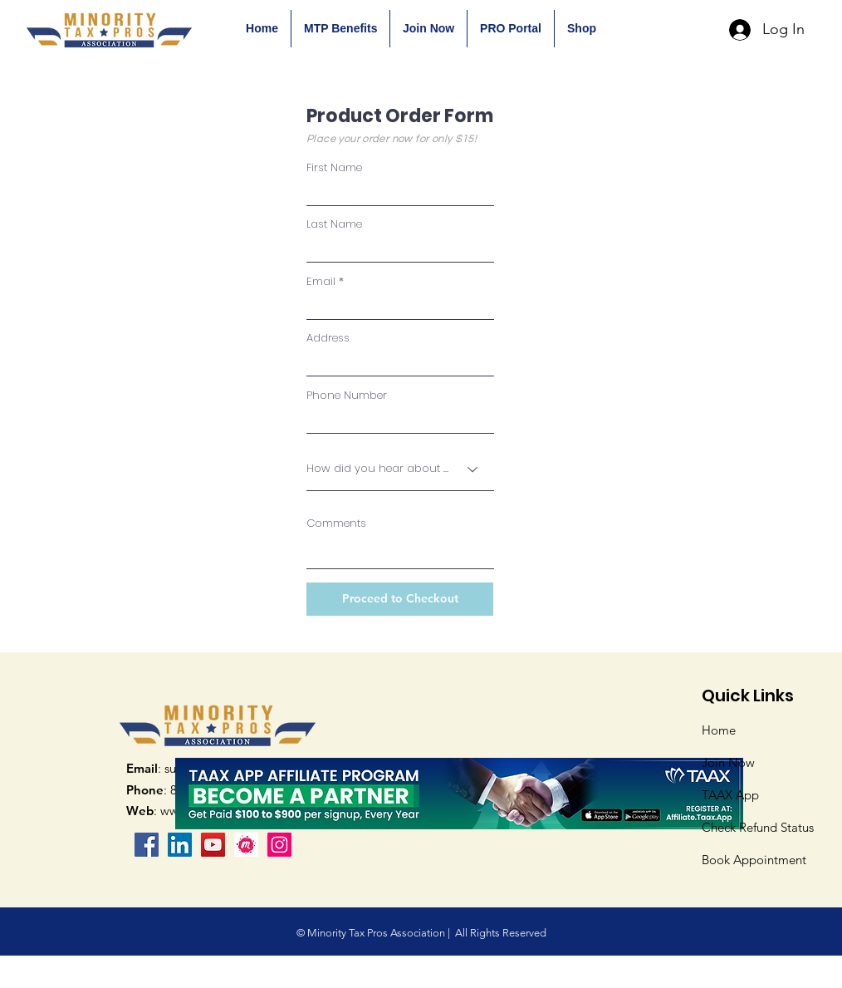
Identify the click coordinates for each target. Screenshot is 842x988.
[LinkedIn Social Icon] (180, 845)
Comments (336, 523)
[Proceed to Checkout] (399, 599)
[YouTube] (213, 845)
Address (328, 337)
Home (719, 730)
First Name (334, 167)
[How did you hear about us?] (400, 469)
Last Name (334, 224)
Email (320, 281)
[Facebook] (147, 845)
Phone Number (346, 395)
